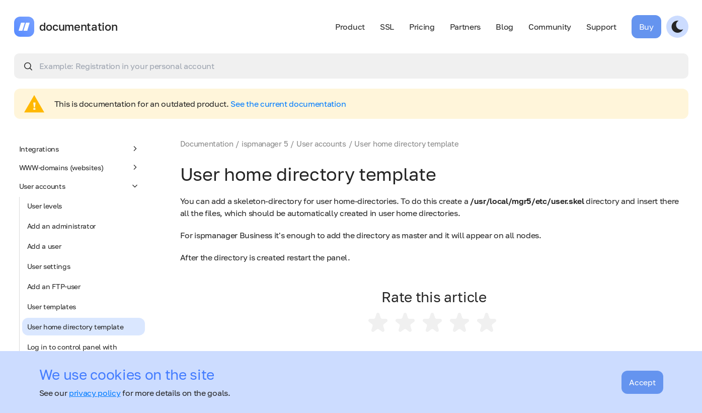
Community (549, 27)
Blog (504, 27)
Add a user (44, 246)
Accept (642, 382)
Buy (646, 27)
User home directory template (75, 326)
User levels (44, 205)
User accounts (79, 186)
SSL (387, 27)
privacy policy (95, 393)
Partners (465, 27)
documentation (78, 26)
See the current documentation (288, 104)
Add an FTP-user (54, 286)
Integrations (79, 149)
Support (601, 27)
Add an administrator (61, 226)
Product (350, 27)
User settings (48, 266)
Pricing (422, 27)
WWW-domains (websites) (79, 167)
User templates (51, 306)
